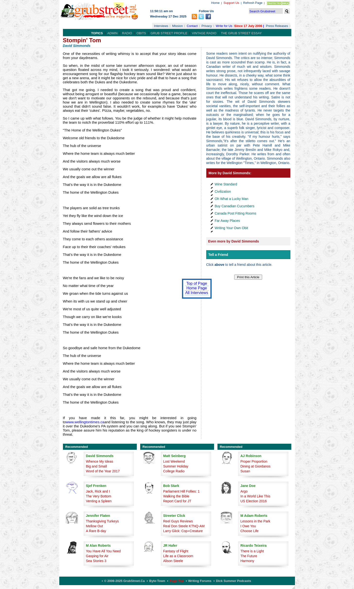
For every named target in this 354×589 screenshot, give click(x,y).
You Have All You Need (103, 551)
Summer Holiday (175, 466)
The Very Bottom (98, 496)
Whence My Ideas (99, 461)
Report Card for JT (177, 501)
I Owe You (248, 526)
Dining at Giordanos (256, 466)
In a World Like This (255, 496)
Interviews (161, 26)
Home (215, 3)
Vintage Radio (204, 33)
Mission (177, 26)
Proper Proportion (254, 461)
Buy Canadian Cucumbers (234, 206)
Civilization (223, 191)
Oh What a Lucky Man (232, 199)
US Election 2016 (254, 501)
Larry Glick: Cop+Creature (183, 531)
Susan (245, 471)
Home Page (196, 288)
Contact (192, 26)
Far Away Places (227, 221)
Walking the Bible (176, 496)
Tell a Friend (218, 255)
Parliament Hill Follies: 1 (181, 491)
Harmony (247, 561)
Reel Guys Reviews (178, 521)
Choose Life (250, 531)
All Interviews (196, 293)
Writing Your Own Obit (231, 228)
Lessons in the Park (255, 521)
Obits (141, 33)
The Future (249, 556)
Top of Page (196, 283)
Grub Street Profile (169, 33)
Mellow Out (94, 526)
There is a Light (252, 551)
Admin (112, 33)
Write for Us (224, 26)
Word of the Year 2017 (103, 471)
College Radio (174, 471)
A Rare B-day (96, 531)
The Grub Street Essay (241, 33)
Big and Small (96, 466)
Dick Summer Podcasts (233, 581)
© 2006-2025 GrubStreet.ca (124, 581)
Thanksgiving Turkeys (102, 521)
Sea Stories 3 (96, 561)
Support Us (231, 3)
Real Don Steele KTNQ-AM (184, 526)
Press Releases (277, 26)
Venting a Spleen (99, 501)
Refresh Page (253, 3)
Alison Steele (173, 561)
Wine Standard (226, 184)
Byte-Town (157, 581)
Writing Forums (200, 581)
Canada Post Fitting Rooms (235, 213)
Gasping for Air (97, 556)
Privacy (206, 26)
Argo (244, 491)
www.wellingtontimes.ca (85, 422)
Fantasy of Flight (176, 551)
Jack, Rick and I (98, 491)
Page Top (177, 581)
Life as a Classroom (178, 556)
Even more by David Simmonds (233, 241)
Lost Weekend (174, 461)
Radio (127, 33)
